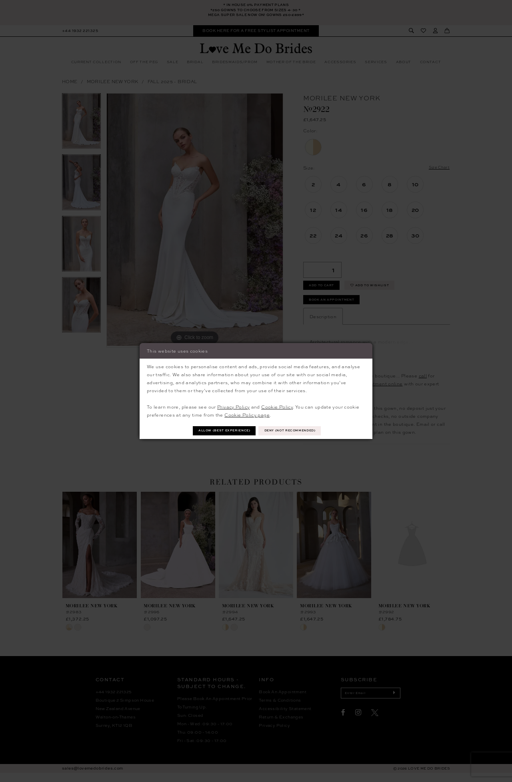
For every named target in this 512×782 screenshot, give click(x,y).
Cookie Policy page (247, 414)
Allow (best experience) (218, 430)
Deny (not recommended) (295, 430)
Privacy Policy (233, 406)
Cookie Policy (277, 406)
